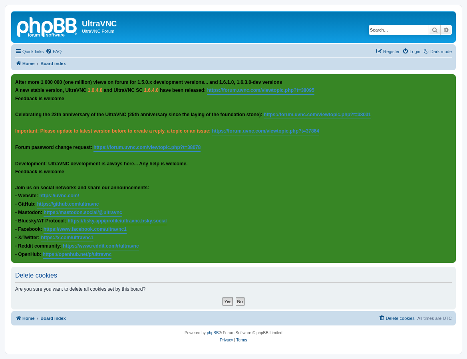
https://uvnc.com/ (59, 195)
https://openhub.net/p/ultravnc (77, 254)
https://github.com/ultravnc (68, 204)
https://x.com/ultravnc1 (67, 237)
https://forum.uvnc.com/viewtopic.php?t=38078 (147, 147)
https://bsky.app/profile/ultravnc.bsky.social (117, 221)
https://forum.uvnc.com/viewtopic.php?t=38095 (260, 90)
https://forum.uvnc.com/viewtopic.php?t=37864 (265, 131)
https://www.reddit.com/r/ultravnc (101, 246)
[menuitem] (54, 51)
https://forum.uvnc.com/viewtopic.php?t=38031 (317, 114)
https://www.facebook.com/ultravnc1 (85, 229)
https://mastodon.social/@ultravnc (83, 212)
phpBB (213, 333)
